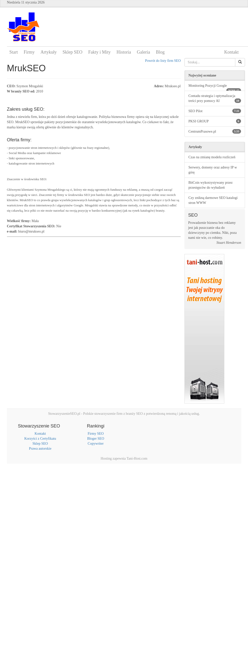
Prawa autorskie (40, 448)
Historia (124, 52)
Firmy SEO (96, 433)
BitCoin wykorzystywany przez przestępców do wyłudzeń (210, 185)
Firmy (29, 52)
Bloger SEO (95, 438)
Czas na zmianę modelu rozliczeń (211, 157)
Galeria (143, 52)
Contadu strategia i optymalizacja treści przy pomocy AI (214, 98)
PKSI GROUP (214, 121)
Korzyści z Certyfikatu (40, 438)
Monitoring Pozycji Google (214, 87)
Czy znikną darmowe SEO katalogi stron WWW (213, 200)
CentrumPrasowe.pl (214, 131)
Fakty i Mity (99, 52)
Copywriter (96, 443)
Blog (160, 52)
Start (13, 52)
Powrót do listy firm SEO (163, 61)
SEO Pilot (214, 111)
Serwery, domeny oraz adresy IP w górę (212, 170)
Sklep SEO (73, 52)
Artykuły (49, 52)
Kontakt (231, 52)
